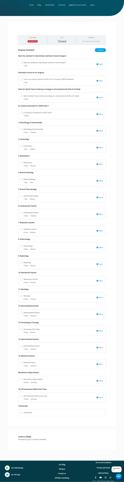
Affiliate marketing (62, 477)
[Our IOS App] (7, 474)
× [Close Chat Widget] (120, 475)
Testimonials (49, 4)
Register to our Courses (77, 4)
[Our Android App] (7, 467)
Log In (92, 4)
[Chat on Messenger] (119, 477)
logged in (30, 439)
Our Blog (62, 464)
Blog (39, 4)
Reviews (62, 469)
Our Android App (17, 467)
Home (31, 4)
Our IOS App (15, 474)
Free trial (61, 4)
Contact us (62, 473)
